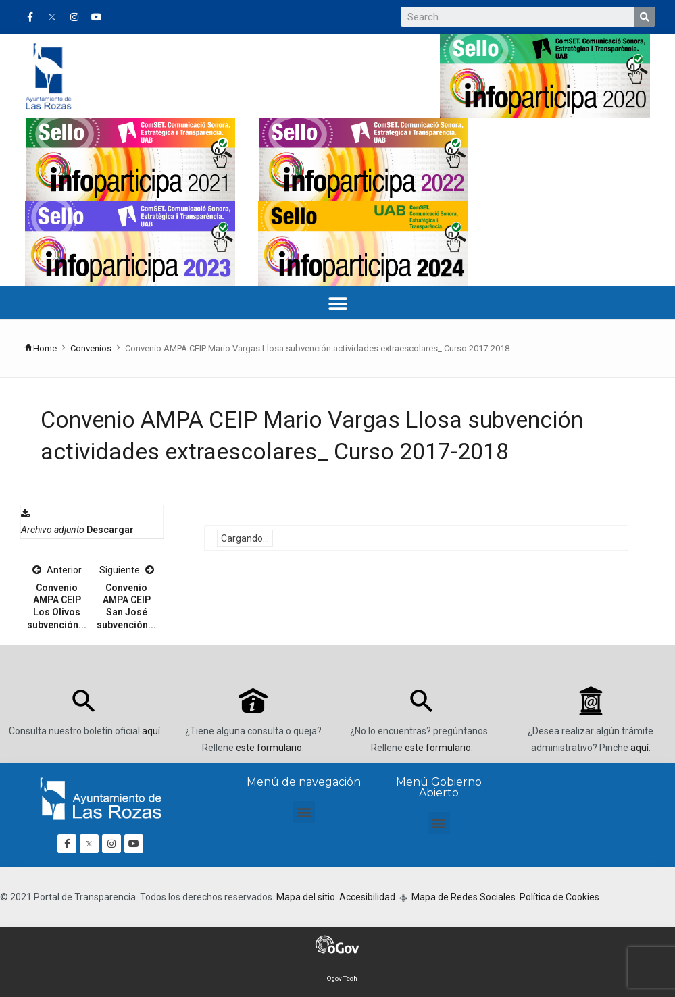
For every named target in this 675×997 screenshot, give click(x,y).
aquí (151, 730)
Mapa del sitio (305, 897)
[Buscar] (644, 17)
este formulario (269, 747)
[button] (337, 304)
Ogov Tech (342, 978)
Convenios (90, 348)
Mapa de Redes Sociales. (463, 897)
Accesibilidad (367, 897)
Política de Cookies (559, 897)
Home (40, 348)
